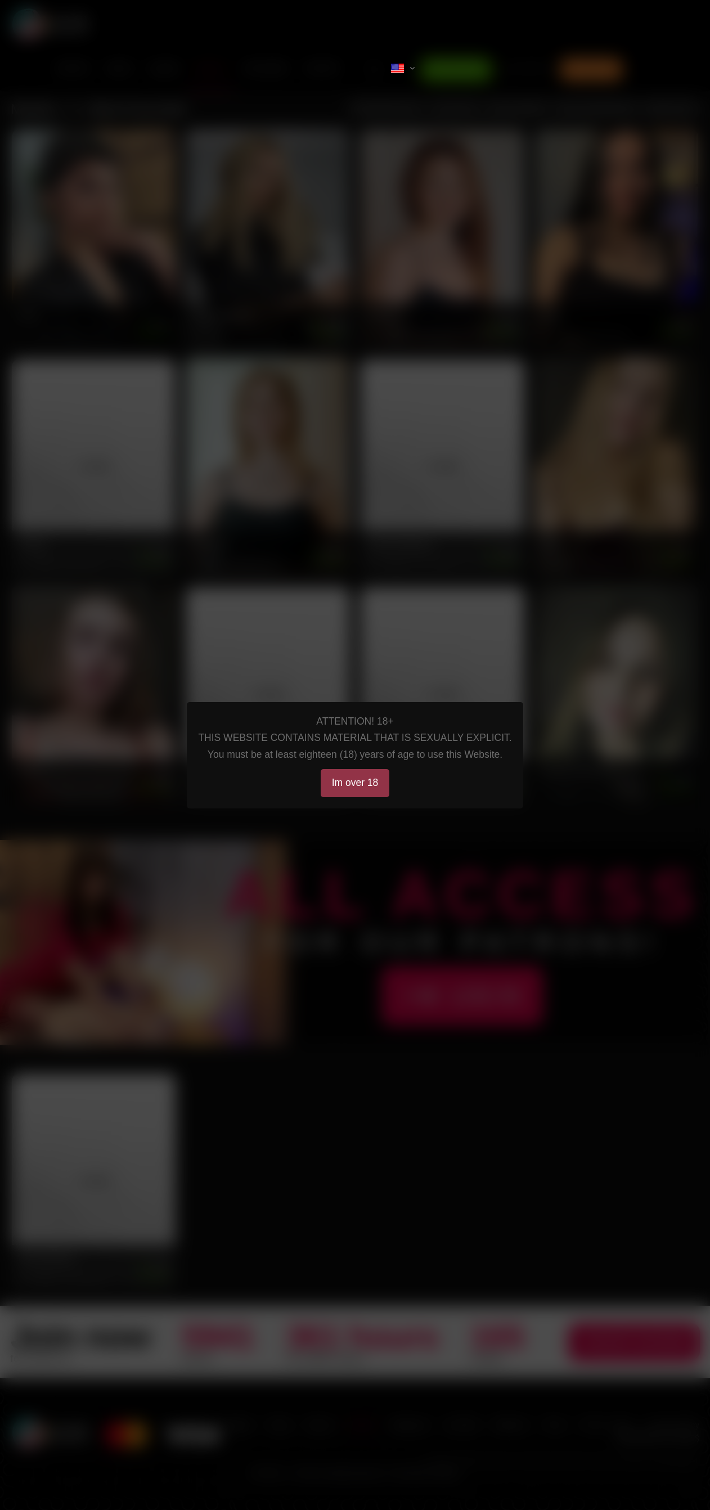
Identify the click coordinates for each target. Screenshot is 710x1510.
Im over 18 (355, 782)
